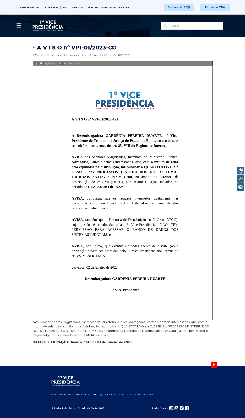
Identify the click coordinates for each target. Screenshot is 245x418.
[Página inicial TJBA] (122, 381)
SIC (65, 7)
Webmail (77, 7)
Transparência (28, 7)
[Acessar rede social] (171, 408)
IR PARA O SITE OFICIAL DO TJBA (108, 7)
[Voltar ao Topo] (214, 365)
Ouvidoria (51, 7)
